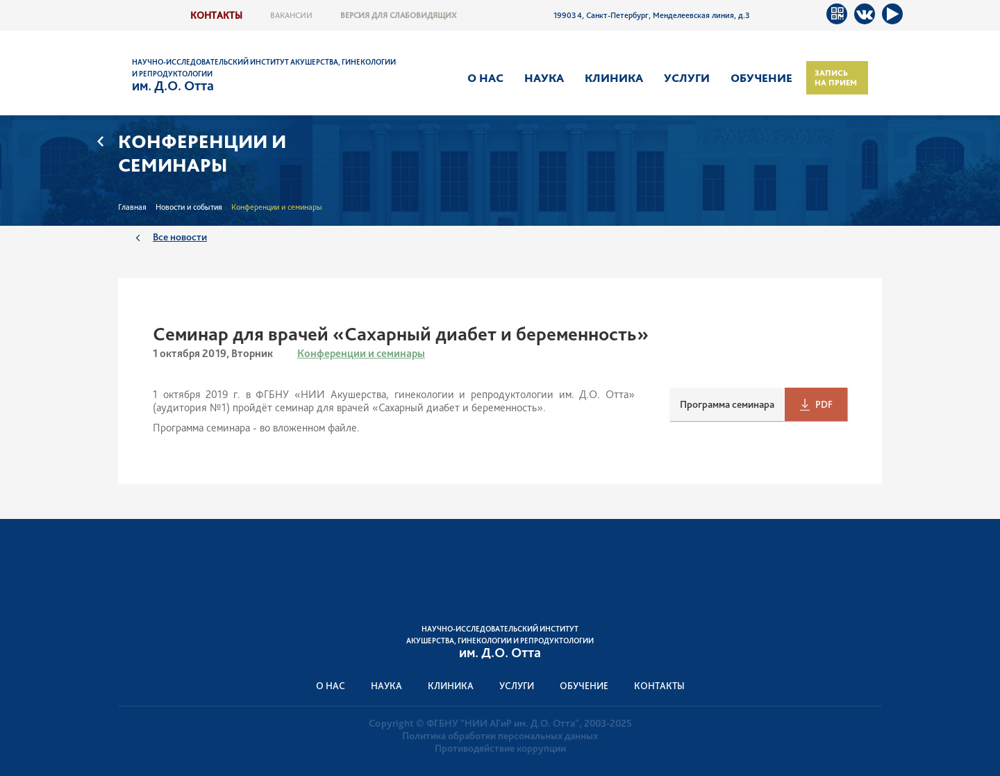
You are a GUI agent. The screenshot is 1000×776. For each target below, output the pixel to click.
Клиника (614, 78)
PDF (824, 404)
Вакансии (291, 15)
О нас (485, 78)
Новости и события (189, 207)
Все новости (180, 236)
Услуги (687, 78)
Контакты (216, 15)
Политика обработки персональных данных (500, 735)
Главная (132, 207)
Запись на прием (836, 78)
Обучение (761, 78)
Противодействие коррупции (500, 748)
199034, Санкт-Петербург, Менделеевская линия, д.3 (651, 15)
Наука (544, 78)
